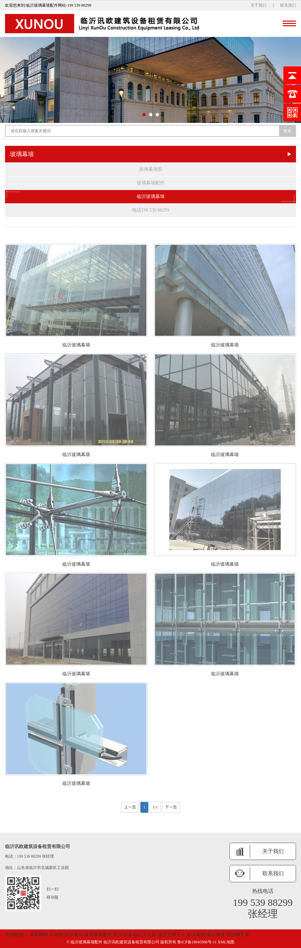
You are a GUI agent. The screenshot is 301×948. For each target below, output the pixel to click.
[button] (144, 114)
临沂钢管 (216, 934)
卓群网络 (38, 934)
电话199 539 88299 (150, 210)
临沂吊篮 (123, 934)
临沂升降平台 (172, 934)
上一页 (130, 807)
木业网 (57, 934)
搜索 (287, 131)
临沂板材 (74, 934)
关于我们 (258, 5)
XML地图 (226, 942)
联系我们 (288, 5)
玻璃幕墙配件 (151, 182)
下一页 (171, 807)
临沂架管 (197, 934)
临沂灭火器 (145, 934)
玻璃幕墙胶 (150, 169)
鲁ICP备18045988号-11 (197, 942)
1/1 (155, 807)
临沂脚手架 (237, 934)
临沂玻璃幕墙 (150, 197)
